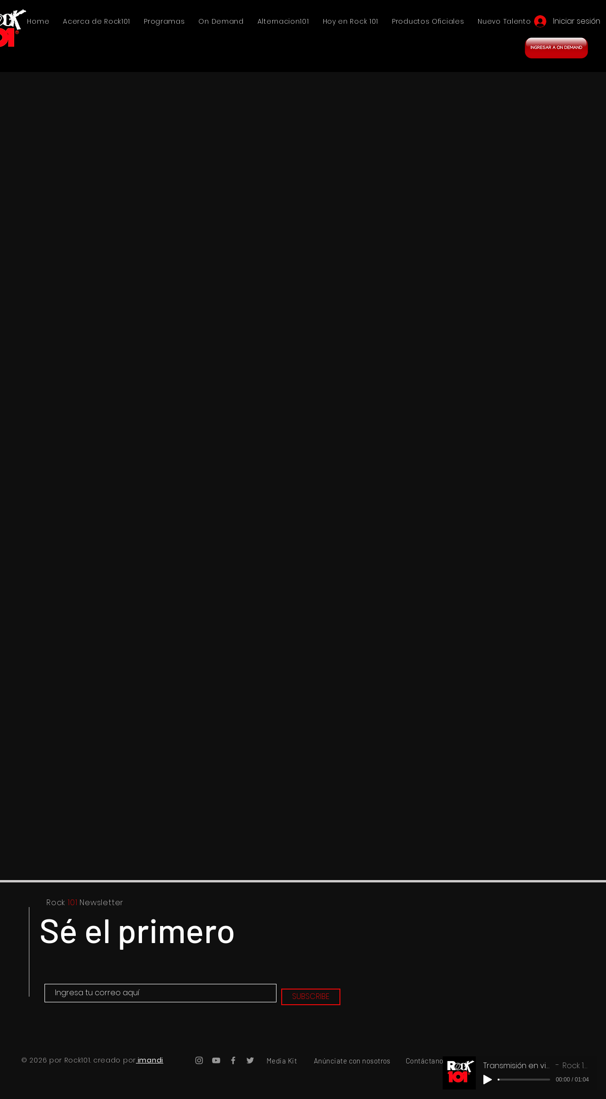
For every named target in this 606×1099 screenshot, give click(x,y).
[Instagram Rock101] (199, 1060)
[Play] (487, 1079)
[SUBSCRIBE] (310, 997)
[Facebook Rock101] (233, 1060)
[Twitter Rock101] (250, 1060)
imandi (149, 1060)
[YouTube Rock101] (216, 1060)
